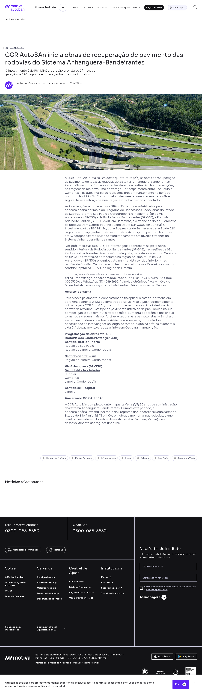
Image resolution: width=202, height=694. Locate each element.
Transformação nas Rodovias (15, 584)
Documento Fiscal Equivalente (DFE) (51, 628)
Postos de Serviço (47, 582)
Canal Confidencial (81, 598)
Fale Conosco (76, 581)
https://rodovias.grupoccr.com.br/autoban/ (96, 278)
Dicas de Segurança (48, 593)
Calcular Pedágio (46, 588)
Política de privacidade (156, 589)
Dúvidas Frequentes (80, 587)
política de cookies (24, 686)
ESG (8, 590)
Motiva (106, 577)
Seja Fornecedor (112, 588)
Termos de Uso (92, 662)
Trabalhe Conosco (112, 593)
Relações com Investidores (13, 628)
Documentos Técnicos (49, 598)
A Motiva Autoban (14, 577)
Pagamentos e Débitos (81, 592)
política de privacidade (52, 686)
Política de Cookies (72, 662)
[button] (177, 8)
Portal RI (107, 582)
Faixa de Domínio (14, 596)
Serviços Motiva (46, 577)
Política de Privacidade (47, 662)
